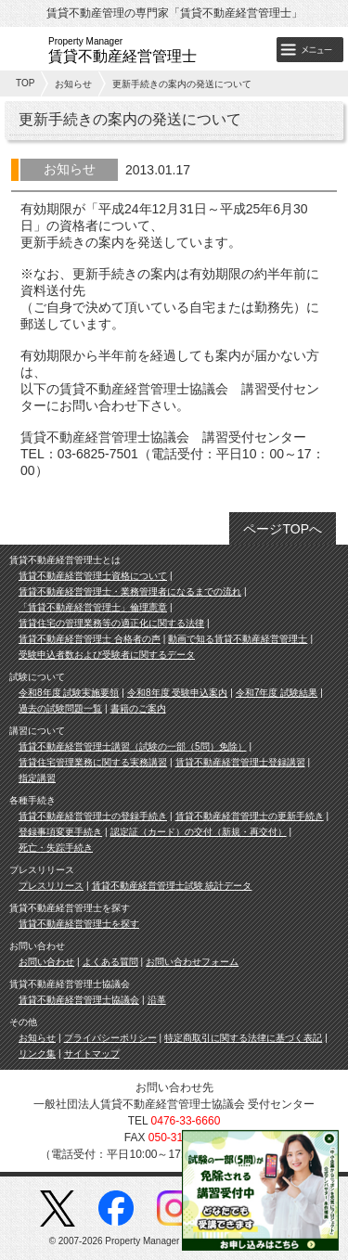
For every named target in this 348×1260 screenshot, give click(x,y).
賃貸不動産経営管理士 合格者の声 (90, 639)
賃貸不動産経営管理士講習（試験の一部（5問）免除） (133, 746)
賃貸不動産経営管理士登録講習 (240, 762)
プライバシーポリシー (110, 1038)
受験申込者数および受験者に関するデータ (107, 654)
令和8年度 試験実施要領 (69, 693)
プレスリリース (51, 886)
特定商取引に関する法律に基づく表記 (243, 1038)
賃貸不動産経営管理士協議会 (79, 1000)
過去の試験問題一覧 (60, 708)
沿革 (157, 1000)
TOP (25, 83)
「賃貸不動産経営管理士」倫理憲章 (93, 607)
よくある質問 (110, 962)
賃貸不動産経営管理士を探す (79, 924)
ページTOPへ (282, 528)
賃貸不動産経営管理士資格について (93, 576)
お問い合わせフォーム (192, 962)
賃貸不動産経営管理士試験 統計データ (172, 886)
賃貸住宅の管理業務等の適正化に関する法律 (111, 623)
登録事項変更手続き (60, 832)
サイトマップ (92, 1053)
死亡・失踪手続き (56, 847)
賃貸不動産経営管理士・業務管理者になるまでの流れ (130, 591)
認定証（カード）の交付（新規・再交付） (198, 832)
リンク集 (37, 1053)
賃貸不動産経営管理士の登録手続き (93, 816)
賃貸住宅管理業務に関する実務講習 (93, 762)
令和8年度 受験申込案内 (177, 693)
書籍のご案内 (138, 708)
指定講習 (37, 778)
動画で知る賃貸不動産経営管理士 (237, 639)
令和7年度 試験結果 (276, 693)
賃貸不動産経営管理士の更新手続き (249, 816)
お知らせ (73, 84)
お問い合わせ (46, 962)
